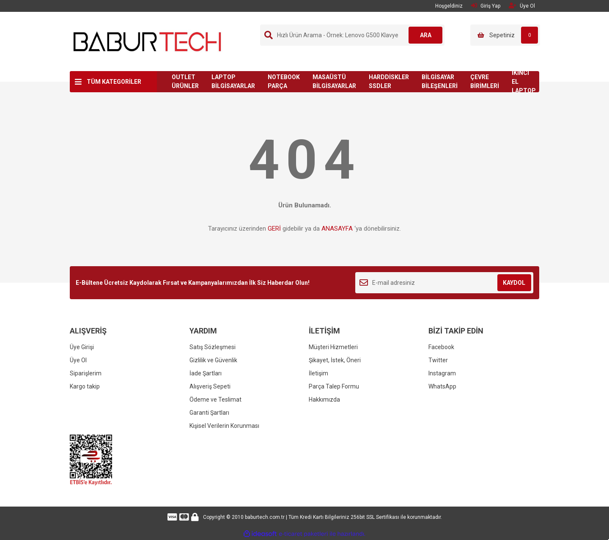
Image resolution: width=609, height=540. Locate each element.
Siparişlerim (86, 373)
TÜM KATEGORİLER (114, 81)
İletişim (318, 373)
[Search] (352, 35)
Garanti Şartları (209, 412)
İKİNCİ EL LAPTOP (524, 81)
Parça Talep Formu (334, 386)
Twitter (438, 360)
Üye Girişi (82, 347)
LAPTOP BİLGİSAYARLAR (233, 81)
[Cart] (505, 35)
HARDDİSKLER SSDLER (389, 81)
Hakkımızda (324, 399)
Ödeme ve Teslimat (215, 399)
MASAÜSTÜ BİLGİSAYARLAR (334, 81)
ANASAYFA (337, 228)
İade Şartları (205, 373)
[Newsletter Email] (444, 282)
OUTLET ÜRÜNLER (185, 81)
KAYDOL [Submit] (514, 282)
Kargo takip (85, 386)
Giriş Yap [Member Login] (485, 6)
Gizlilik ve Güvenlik (213, 360)
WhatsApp (442, 386)
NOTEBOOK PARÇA (284, 81)
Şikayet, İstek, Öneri (335, 360)
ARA (425, 35)
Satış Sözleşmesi (212, 347)
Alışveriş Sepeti (209, 386)
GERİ (274, 228)
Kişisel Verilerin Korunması (224, 425)
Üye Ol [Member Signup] (522, 6)
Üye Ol (78, 360)
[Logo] (147, 41)
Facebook (441, 347)
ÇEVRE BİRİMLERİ (484, 81)
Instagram (442, 373)
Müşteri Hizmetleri (333, 347)
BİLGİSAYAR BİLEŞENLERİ (440, 81)
